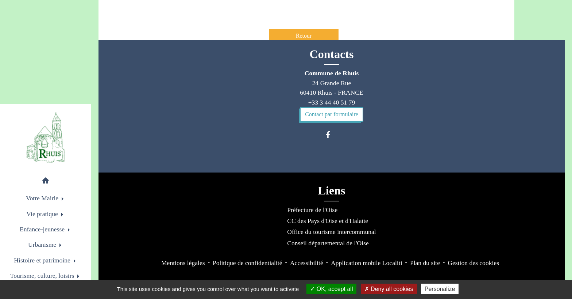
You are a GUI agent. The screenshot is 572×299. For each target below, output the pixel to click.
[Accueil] (45, 137)
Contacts (332, 54)
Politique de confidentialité (247, 262)
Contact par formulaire (331, 114)
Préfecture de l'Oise (312, 209)
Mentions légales (183, 262)
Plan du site (425, 262)
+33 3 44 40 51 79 (331, 102)
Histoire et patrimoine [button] (43, 260)
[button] (45, 181)
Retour (304, 36)
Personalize (440, 289)
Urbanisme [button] (43, 244)
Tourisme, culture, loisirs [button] (43, 275)
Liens (331, 190)
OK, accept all (331, 289)
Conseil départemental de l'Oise (328, 243)
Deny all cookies (388, 289)
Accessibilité (306, 262)
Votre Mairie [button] (43, 198)
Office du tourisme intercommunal (331, 231)
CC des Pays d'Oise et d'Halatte (327, 220)
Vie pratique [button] (42, 213)
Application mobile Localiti (366, 262)
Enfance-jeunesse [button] (43, 229)
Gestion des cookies (473, 262)
